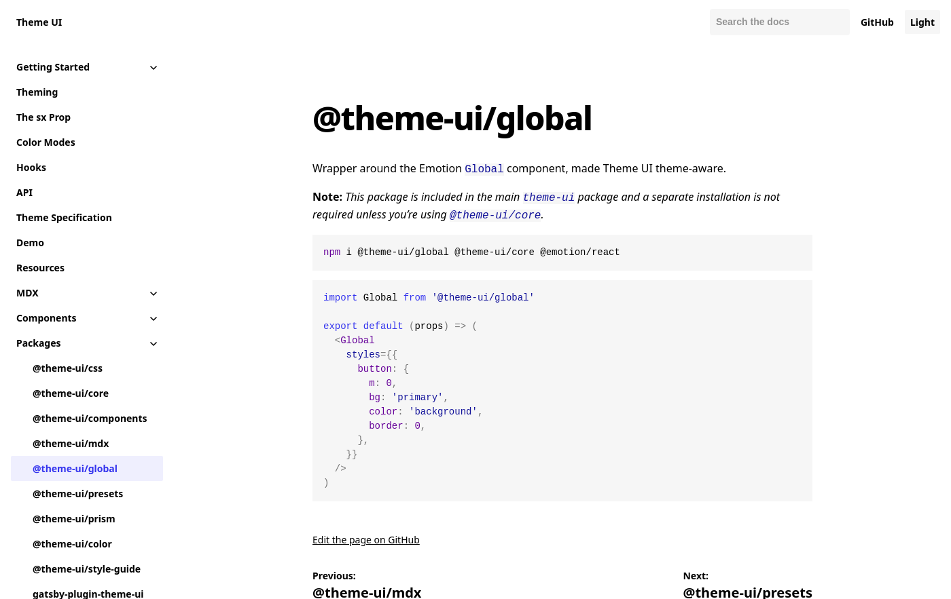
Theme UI (39, 22)
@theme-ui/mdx (71, 443)
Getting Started (53, 66)
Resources (40, 267)
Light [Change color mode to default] (922, 22)
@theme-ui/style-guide (87, 568)
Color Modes (45, 142)
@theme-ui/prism (74, 518)
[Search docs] (780, 22)
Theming (37, 91)
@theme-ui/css (68, 368)
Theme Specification (64, 217)
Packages (38, 342)
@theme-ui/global (75, 468)
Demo (30, 242)
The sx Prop (43, 117)
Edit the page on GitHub (366, 535)
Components (46, 317)
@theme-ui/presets (78, 493)
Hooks (31, 167)
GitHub (877, 22)
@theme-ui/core (71, 393)
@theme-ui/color (72, 543)
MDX (27, 292)
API (24, 192)
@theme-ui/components (90, 418)
